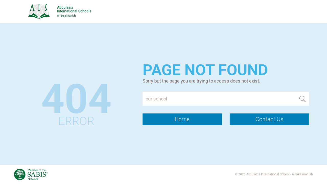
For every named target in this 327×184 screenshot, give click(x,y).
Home (182, 119)
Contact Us (269, 119)
